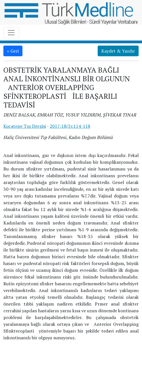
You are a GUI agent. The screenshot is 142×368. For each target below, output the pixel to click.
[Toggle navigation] (11, 32)
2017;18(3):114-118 (70, 126)
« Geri (13, 51)
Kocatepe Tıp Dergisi (24, 126)
